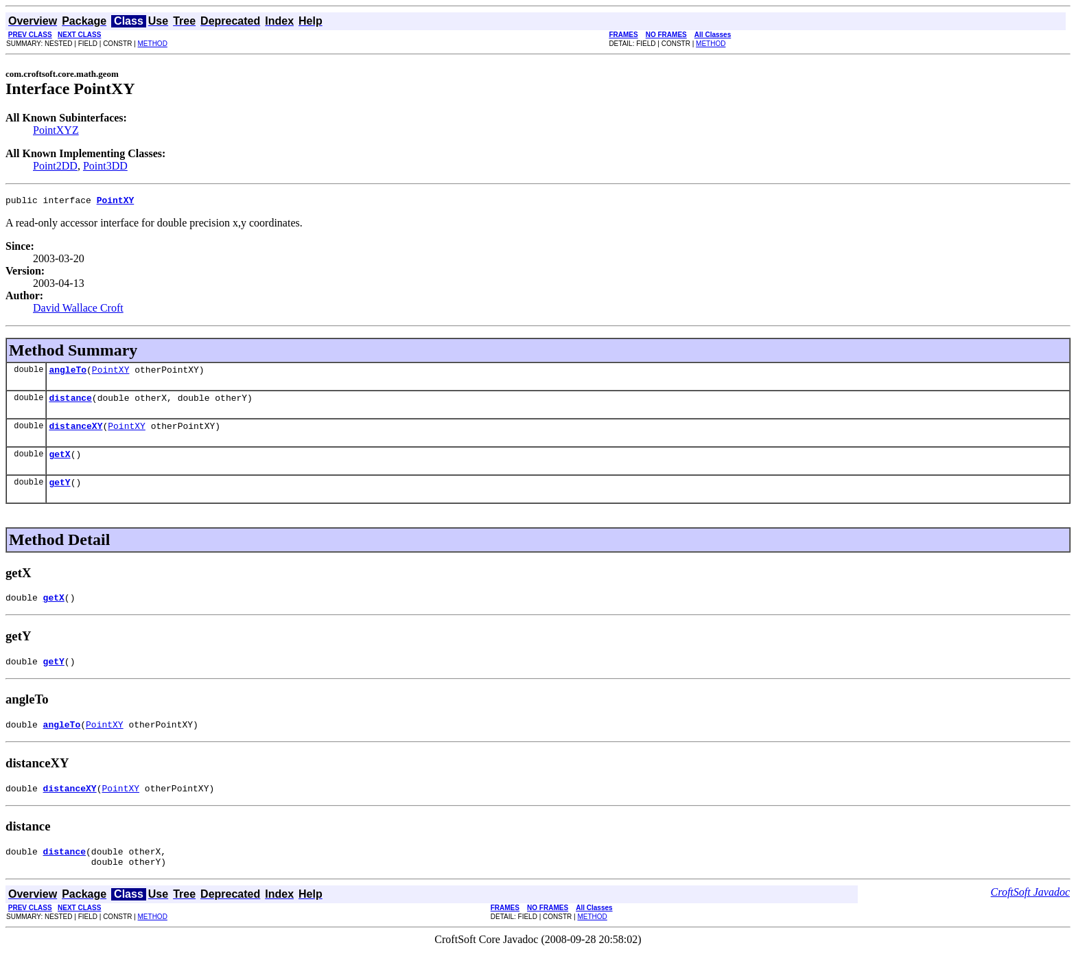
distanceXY (75, 434)
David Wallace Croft (78, 310)
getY (59, 494)
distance (70, 403)
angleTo (67, 373)
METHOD (152, 43)
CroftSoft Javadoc (1030, 916)
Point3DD (105, 166)
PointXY (111, 373)
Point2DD (55, 166)
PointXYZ (56, 130)
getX (59, 464)
